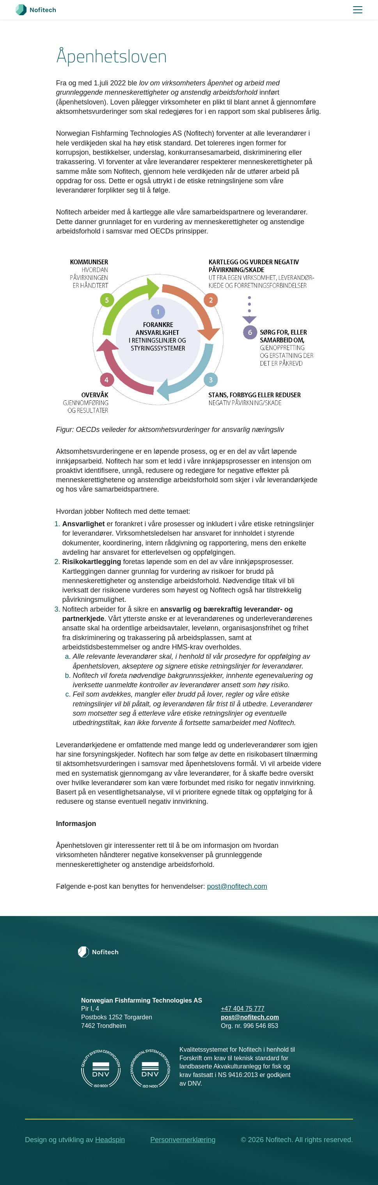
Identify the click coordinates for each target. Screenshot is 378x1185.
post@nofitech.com (237, 886)
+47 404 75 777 (242, 1008)
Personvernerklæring (182, 1140)
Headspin (110, 1140)
